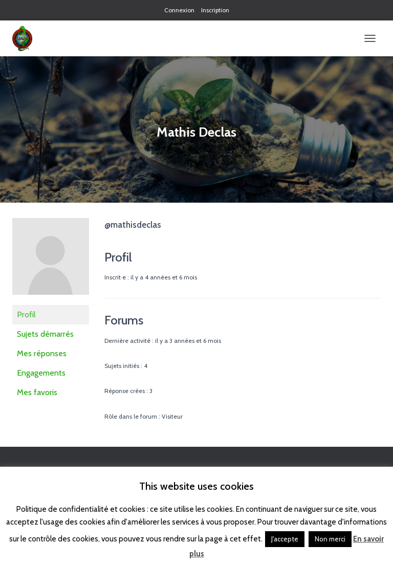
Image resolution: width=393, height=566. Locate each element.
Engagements (41, 373)
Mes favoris (37, 392)
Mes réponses (42, 353)
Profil (26, 314)
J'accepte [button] (284, 539)
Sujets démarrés (45, 334)
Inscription (215, 10)
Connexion (179, 10)
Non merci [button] (330, 539)
